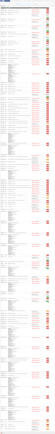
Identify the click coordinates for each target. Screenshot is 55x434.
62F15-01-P (2, 206)
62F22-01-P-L (2, 300)
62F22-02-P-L (2, 424)
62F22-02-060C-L (3, 375)
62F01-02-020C (2, 12)
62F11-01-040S (2, 99)
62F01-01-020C (2, 10)
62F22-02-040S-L (3, 346)
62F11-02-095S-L (3, 185)
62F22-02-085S (2, 397)
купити (47, 19)
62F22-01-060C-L (3, 282)
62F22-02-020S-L (3, 321)
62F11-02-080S (2, 164)
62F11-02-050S (2, 131)
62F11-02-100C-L (3, 187)
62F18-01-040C (2, 265)
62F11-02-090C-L (3, 168)
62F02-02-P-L (2, 84)
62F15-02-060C (2, 234)
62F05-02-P (2, 88)
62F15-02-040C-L (3, 209)
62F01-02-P (2, 49)
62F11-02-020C (2, 115)
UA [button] (53, 2)
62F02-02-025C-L (3, 58)
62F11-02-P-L (2, 200)
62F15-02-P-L (2, 261)
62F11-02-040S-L (3, 127)
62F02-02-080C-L (3, 73)
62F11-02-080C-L (3, 159)
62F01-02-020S (2, 25)
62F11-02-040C (2, 119)
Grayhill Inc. (6, 10)
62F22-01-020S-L (3, 276)
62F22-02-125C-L (3, 410)
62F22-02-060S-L (3, 386)
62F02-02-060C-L (3, 62)
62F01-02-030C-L (3, 36)
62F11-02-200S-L (3, 191)
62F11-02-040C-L (3, 125)
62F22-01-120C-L (3, 298)
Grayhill (5, 14)
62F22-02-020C (2, 313)
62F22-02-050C (2, 348)
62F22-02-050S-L (3, 373)
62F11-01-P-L (2, 113)
